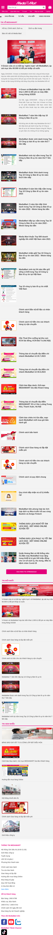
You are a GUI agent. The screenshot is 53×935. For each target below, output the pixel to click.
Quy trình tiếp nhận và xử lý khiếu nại (34, 493)
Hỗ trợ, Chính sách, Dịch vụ (12, 28)
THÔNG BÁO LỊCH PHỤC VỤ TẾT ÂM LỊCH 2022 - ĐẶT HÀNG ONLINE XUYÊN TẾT (35, 541)
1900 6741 (5, 905)
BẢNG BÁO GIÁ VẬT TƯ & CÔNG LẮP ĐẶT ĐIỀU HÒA (22, 742)
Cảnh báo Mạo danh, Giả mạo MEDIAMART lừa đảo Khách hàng (34, 386)
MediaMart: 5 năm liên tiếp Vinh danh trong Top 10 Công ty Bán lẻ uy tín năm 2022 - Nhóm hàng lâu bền (35, 206)
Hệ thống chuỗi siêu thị (10, 798)
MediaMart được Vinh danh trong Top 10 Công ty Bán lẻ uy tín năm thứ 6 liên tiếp (33, 175)
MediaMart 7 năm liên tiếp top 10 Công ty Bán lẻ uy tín (33, 116)
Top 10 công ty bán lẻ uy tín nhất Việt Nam (33, 287)
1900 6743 (14, 905)
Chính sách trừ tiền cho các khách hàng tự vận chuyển (34, 323)
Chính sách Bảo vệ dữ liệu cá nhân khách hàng (34, 311)
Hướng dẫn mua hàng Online (12, 779)
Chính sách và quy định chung (32, 477)
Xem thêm (5, 889)
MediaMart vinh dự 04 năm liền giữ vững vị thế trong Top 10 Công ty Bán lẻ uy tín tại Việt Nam (34, 271)
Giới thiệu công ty (8, 835)
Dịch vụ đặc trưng (35, 28)
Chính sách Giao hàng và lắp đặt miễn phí (33, 449)
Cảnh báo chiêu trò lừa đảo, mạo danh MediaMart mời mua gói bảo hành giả (34, 420)
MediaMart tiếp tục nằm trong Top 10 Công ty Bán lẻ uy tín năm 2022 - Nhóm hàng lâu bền (35, 223)
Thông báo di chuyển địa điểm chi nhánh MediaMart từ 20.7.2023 (34, 355)
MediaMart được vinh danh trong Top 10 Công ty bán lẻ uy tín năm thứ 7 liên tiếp (35, 141)
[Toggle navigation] (3, 7)
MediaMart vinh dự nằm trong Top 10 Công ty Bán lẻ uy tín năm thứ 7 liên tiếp (35, 158)
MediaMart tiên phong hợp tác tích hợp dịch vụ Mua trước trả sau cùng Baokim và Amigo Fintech (35, 511)
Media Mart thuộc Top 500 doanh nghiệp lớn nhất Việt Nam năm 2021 (35, 238)
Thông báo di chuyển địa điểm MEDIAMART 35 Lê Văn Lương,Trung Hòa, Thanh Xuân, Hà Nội (35, 404)
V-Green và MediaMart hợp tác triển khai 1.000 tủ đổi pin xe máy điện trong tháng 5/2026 (34, 91)
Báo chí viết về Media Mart (12, 33)
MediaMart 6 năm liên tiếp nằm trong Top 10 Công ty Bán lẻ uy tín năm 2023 (35, 191)
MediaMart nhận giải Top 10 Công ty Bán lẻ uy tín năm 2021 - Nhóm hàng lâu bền (35, 255)
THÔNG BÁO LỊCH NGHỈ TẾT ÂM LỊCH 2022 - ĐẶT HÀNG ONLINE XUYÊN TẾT (33, 526)
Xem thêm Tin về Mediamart (26, 572)
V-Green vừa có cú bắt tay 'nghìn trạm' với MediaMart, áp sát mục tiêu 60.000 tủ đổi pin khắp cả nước (26, 67)
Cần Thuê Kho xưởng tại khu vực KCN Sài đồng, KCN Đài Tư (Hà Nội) (35, 339)
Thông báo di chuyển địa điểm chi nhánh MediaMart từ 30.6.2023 (34, 370)
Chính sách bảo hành (28, 432)
